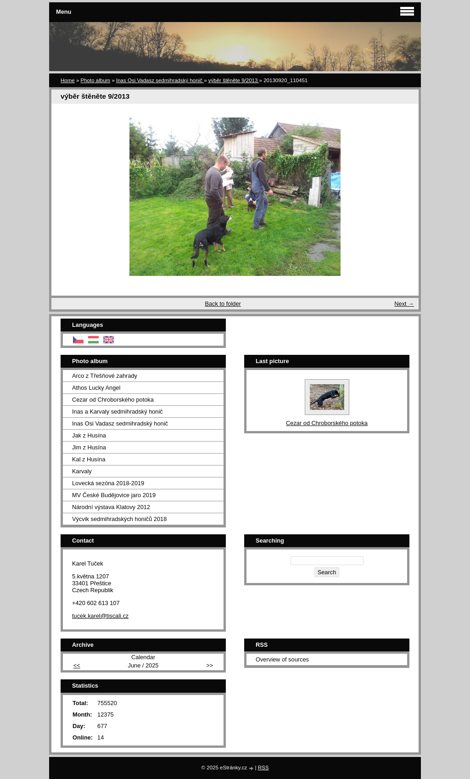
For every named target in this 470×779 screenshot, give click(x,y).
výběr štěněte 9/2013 (233, 80)
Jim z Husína (89, 447)
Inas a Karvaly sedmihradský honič (117, 411)
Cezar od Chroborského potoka (113, 399)
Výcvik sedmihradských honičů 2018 (119, 519)
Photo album (96, 80)
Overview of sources (282, 659)
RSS (263, 767)
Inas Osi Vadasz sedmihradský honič (160, 80)
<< (76, 665)
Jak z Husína (89, 435)
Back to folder (223, 303)
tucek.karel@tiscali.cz (100, 615)
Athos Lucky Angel (96, 387)
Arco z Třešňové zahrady (104, 375)
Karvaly (82, 471)
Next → (404, 303)
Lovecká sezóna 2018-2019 (108, 483)
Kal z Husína (89, 459)
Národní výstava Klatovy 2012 (111, 507)
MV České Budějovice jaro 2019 (114, 495)
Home (68, 80)
